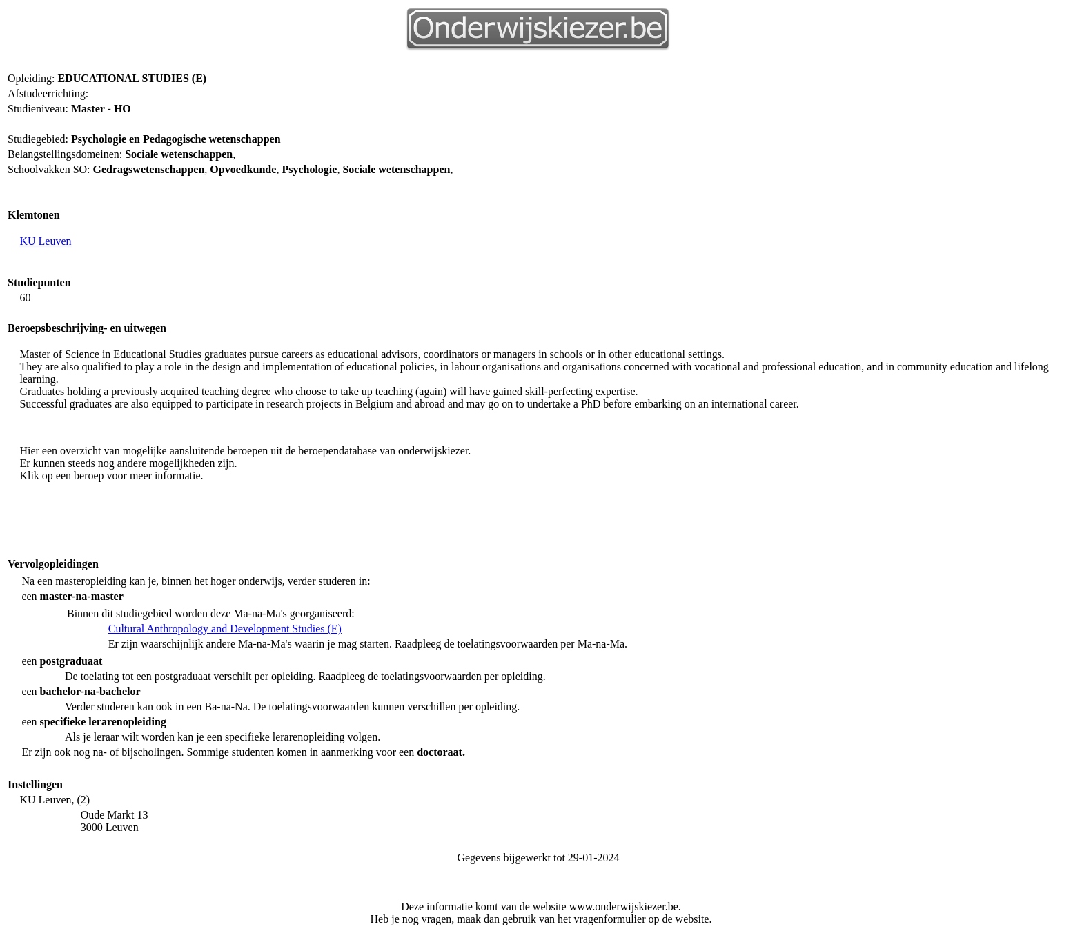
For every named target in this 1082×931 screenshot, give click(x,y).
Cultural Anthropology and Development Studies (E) (225, 628)
